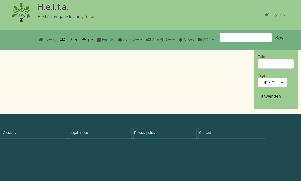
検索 (279, 37)
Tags (262, 75)
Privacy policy (144, 133)
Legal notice (78, 133)
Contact (205, 133)
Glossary (9, 133)
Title (261, 56)
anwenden (271, 96)
